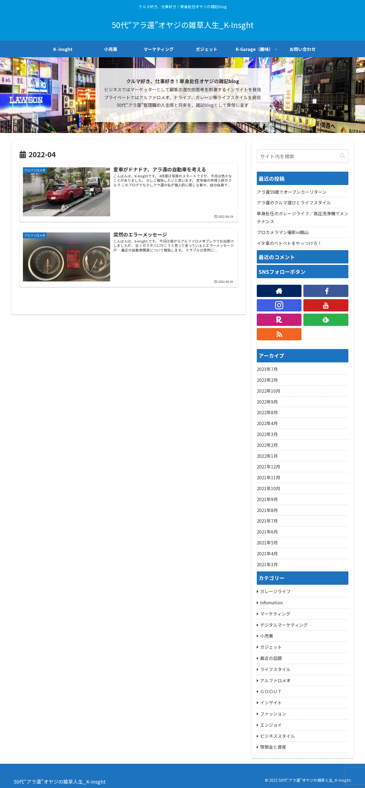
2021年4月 (267, 553)
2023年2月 (267, 380)
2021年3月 (267, 564)
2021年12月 (268, 466)
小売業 (266, 635)
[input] (302, 156)
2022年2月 (267, 445)
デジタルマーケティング (284, 625)
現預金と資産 (273, 747)
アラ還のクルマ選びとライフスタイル (294, 202)
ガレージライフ (275, 591)
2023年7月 (267, 369)
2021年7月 (267, 520)
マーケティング (275, 613)
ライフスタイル (275, 669)
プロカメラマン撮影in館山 (283, 232)
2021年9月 (267, 499)
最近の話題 (271, 658)
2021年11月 (268, 477)
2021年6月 (267, 531)
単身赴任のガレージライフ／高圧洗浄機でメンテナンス (302, 217)
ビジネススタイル (277, 736)
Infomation (271, 602)
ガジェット (271, 647)
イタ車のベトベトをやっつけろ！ (289, 243)
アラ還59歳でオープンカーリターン (292, 192)
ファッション (273, 713)
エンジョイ (271, 725)
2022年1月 (267, 456)
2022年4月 (267, 423)
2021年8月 (267, 510)
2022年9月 (267, 401)
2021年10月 (268, 488)
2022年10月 (268, 390)
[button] (343, 156)
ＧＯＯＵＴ (271, 691)
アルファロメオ (275, 680)
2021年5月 (267, 542)
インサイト (271, 702)
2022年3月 (267, 434)
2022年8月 (267, 412)
